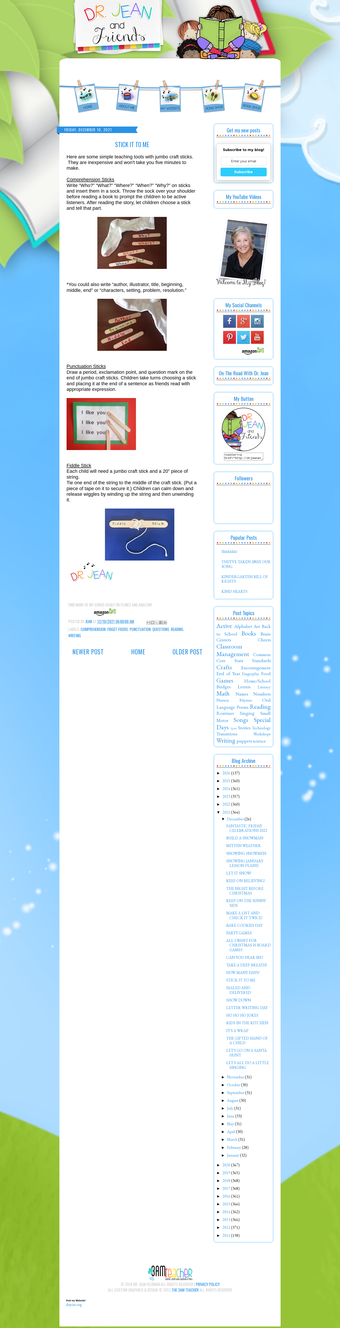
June (231, 1117)
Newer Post (88, 651)
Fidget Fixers (117, 629)
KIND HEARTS (234, 592)
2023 (226, 797)
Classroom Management (232, 651)
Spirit (233, 729)
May (231, 1125)
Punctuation (140, 629)
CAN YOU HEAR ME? (244, 958)
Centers (223, 641)
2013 (226, 1220)
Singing (247, 714)
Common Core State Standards (243, 659)
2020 (226, 1166)
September (236, 1093)
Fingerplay (250, 675)
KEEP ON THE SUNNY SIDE (246, 904)
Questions (160, 629)
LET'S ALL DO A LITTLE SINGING (247, 1066)
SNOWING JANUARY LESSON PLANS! (244, 865)
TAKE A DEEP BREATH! (246, 966)
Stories (244, 729)
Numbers (262, 695)
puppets (244, 742)
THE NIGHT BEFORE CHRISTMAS (244, 892)
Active (224, 627)
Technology (261, 729)
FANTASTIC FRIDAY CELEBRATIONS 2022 (246, 829)
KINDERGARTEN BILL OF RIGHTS (244, 580)
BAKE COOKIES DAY (244, 926)
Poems (242, 708)
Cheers (264, 641)
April (231, 1132)
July (230, 1109)
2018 (226, 1181)
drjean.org (74, 1305)
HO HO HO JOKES (242, 1016)
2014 (226, 1213)
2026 (226, 774)
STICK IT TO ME (240, 981)
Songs (241, 721)
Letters (244, 688)
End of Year (228, 675)
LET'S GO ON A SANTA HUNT (246, 1054)
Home (138, 651)
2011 (226, 1236)
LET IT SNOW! (238, 874)
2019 (226, 1174)
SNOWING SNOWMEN (246, 854)
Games (224, 682)
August (233, 1101)
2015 (226, 1205)
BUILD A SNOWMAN (244, 839)
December (236, 820)
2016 (226, 1197)
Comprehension (93, 629)
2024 (226, 789)
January (233, 1156)
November (236, 1078)
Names (241, 695)
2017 (226, 1189)
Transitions (226, 735)
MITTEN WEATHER (243, 846)
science (259, 742)
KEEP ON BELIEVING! (245, 881)
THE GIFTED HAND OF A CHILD (247, 1042)
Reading (177, 629)
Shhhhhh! (229, 552)
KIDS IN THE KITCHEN (247, 1024)
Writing (74, 635)
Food (266, 675)
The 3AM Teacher (185, 1291)
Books (248, 635)
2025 (226, 782)
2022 (226, 805)
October (234, 1086)
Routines (225, 714)
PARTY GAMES (239, 934)
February (234, 1148)
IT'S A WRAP (237, 1031)
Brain (265, 635)
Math (223, 695)
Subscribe (243, 172)
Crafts (224, 668)
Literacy (264, 688)
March (232, 1140)
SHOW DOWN (238, 1001)
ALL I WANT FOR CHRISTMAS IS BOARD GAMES (248, 946)
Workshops (262, 735)
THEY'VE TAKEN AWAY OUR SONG (246, 565)
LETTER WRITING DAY (247, 1008)
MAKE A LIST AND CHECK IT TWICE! (244, 917)
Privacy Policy (208, 1285)
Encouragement (256, 669)
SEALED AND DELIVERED (238, 991)
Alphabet (243, 627)
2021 (226, 813)
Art (257, 627)
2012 (226, 1228)
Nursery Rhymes (234, 701)
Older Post (188, 651)
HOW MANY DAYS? (243, 973)
